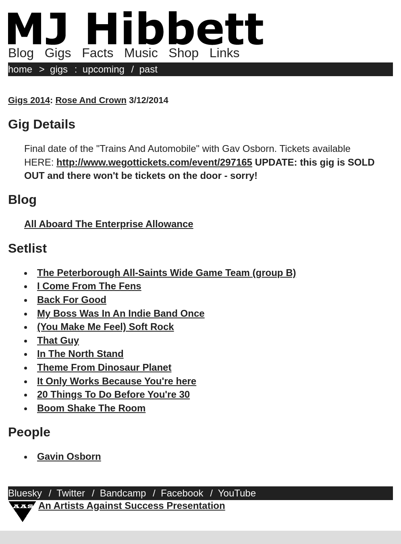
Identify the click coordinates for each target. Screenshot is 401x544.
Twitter (70, 493)
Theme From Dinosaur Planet (104, 367)
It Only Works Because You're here (116, 381)
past (148, 69)
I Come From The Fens (89, 285)
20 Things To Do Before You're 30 (113, 394)
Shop (183, 53)
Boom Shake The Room (91, 408)
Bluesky (25, 493)
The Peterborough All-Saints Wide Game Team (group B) (166, 272)
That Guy (58, 340)
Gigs (58, 53)
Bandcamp (123, 493)
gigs (59, 69)
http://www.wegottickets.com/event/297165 (154, 162)
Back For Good (71, 299)
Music (141, 53)
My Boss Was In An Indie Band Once (121, 313)
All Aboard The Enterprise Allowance (108, 223)
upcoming (104, 69)
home (20, 69)
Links (225, 53)
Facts (97, 53)
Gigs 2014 (29, 100)
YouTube (237, 493)
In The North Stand (80, 353)
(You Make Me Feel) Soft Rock (105, 326)
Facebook (182, 493)
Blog (21, 53)
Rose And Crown (90, 100)
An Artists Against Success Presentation (131, 505)
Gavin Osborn (69, 456)
